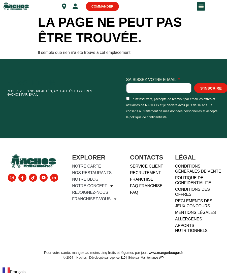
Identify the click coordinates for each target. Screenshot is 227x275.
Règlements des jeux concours (193, 203)
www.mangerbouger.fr (166, 253)
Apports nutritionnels (191, 228)
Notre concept (93, 186)
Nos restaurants (92, 173)
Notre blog (85, 179)
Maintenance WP (152, 257)
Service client (146, 166)
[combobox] (14, 271)
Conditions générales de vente (198, 168)
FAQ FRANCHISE (146, 186)
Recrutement (145, 173)
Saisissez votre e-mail (152, 80)
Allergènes (188, 219)
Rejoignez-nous (90, 192)
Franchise (141, 179)
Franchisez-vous (94, 199)
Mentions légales (195, 212)
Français (14, 272)
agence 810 (117, 257)
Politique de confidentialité (193, 180)
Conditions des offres (192, 192)
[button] (201, 6)
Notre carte (86, 166)
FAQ (134, 192)
